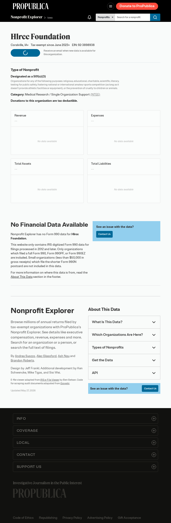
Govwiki (64, 383)
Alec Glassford (47, 356)
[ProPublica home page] (39, 493)
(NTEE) (95, 94)
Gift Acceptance (129, 518)
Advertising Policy (99, 518)
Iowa (50, 17)
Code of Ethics (23, 518)
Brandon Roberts (22, 360)
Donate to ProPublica (137, 6)
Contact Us (104, 234)
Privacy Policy (72, 518)
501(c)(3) (39, 76)
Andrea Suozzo (25, 356)
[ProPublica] (31, 6)
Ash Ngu (63, 356)
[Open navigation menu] (110, 6)
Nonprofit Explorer (27, 17)
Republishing (48, 518)
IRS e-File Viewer (49, 379)
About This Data (22, 277)
